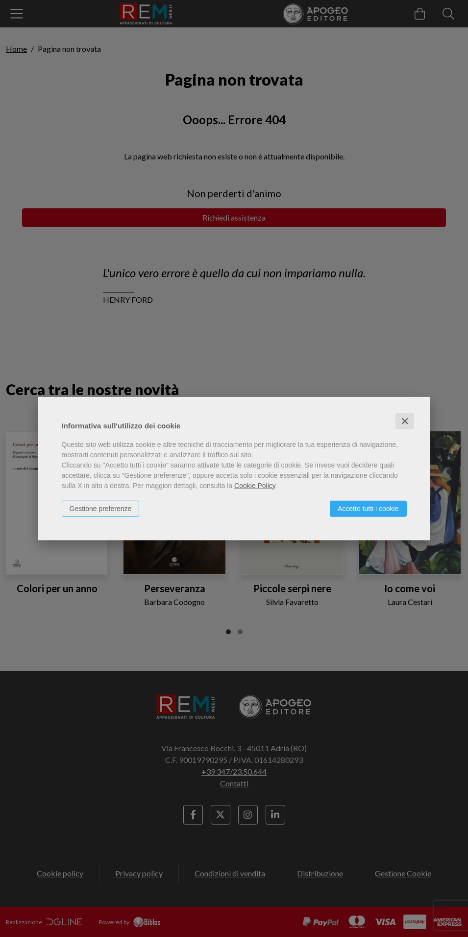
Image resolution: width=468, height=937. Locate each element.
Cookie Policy (254, 485)
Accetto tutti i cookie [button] (368, 508)
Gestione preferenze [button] (101, 508)
